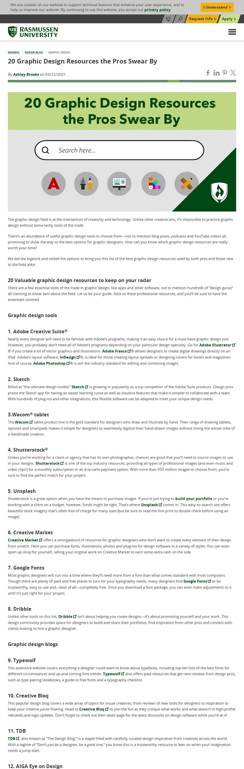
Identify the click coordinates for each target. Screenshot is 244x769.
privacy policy (157, 9)
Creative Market (23, 540)
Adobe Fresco (114, 351)
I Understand (215, 7)
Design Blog (34, 52)
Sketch (78, 386)
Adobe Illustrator (215, 344)
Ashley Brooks (26, 74)
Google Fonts (195, 581)
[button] (232, 32)
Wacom (22, 422)
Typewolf (111, 673)
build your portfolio (193, 498)
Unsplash (149, 504)
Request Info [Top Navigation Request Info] (201, 18)
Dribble (65, 616)
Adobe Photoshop (49, 363)
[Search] (180, 18)
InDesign (68, 357)
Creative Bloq (91, 709)
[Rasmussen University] (33, 32)
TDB (11, 738)
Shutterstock (48, 463)
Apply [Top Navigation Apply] (227, 18)
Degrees (13, 52)
